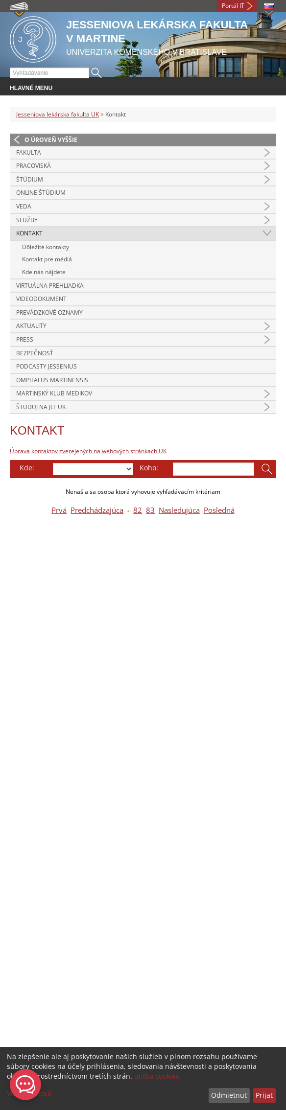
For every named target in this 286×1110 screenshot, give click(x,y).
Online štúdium (41, 192)
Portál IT (233, 5)
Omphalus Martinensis (52, 380)
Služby (27, 220)
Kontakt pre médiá (47, 259)
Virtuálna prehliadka (50, 285)
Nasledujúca (179, 510)
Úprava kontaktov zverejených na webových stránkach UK (88, 451)
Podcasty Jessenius (46, 366)
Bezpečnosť (34, 353)
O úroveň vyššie (50, 140)
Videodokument (41, 299)
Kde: (27, 467)
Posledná (219, 510)
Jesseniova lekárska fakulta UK (57, 114)
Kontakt (29, 233)
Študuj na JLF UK (41, 407)
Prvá (59, 510)
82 (137, 510)
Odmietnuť (229, 1095)
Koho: (149, 467)
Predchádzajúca (97, 510)
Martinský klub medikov (54, 393)
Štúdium (29, 179)
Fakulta (28, 152)
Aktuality (31, 326)
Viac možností (29, 1093)
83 (150, 510)
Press (24, 339)
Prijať (264, 1095)
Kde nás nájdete (44, 272)
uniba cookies (156, 1076)
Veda (23, 206)
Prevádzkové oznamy (49, 312)
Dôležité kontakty (45, 247)
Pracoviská (33, 166)
